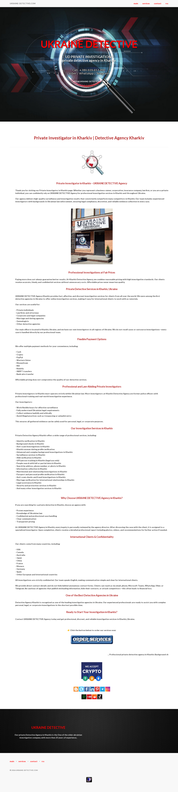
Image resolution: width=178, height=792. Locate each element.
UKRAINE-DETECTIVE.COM (22, 3)
